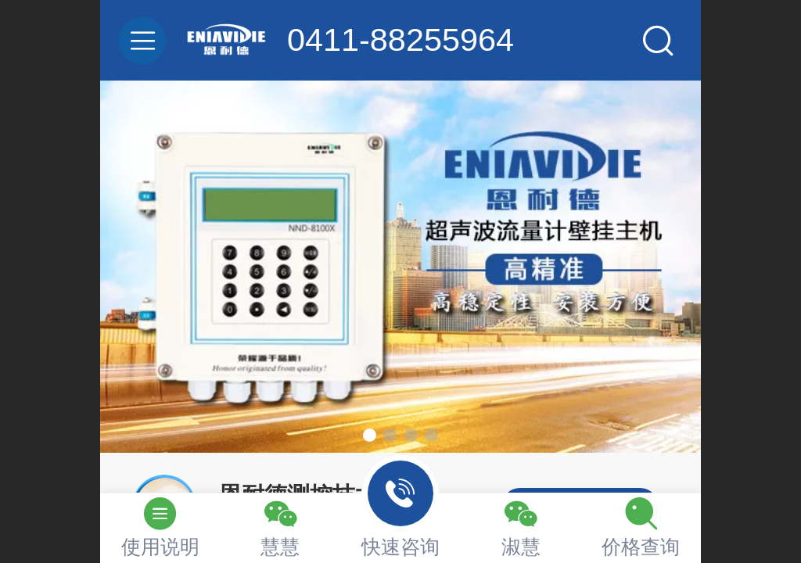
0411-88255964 (400, 40)
